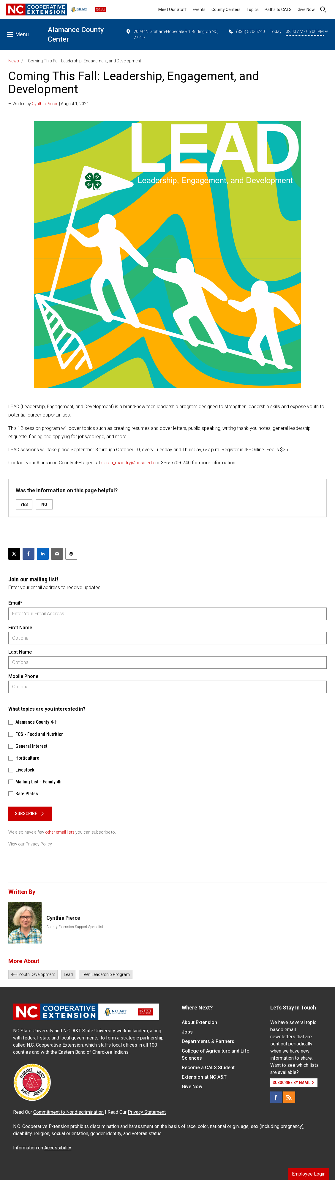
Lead (68, 974)
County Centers (226, 9)
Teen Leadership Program (106, 974)
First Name (20, 627)
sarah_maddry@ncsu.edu (127, 463)
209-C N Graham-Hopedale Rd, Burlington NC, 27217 (172, 34)
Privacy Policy (39, 844)
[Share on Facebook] (28, 554)
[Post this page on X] (14, 554)
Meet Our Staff (172, 9)
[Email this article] (57, 554)
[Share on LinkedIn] (43, 554)
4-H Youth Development (33, 974)
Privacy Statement (147, 1112)
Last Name (20, 652)
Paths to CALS (278, 9)
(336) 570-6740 (246, 31)
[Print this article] (71, 554)
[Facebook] (276, 1097)
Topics (252, 9)
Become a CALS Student (208, 1067)
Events (199, 9)
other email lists (60, 832)
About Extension (199, 1022)
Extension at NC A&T (204, 1077)
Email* (15, 603)
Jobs (187, 1032)
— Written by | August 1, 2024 (48, 103)
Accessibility (57, 1148)
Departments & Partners (208, 1041)
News (13, 61)
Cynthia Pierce (45, 103)
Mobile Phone (23, 676)
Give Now (306, 9)
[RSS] (289, 1097)
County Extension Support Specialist (74, 927)
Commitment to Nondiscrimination (68, 1112)
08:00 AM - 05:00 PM (307, 31)
